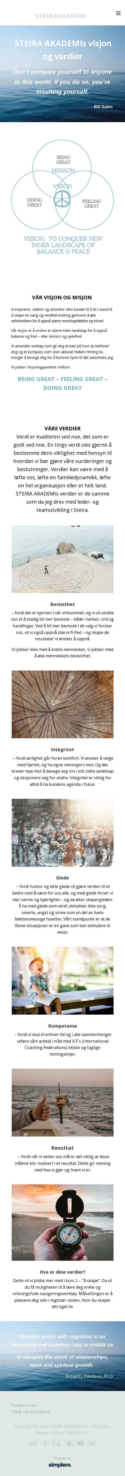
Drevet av (44, 1462)
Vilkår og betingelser (31, 1411)
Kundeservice (24, 1405)
